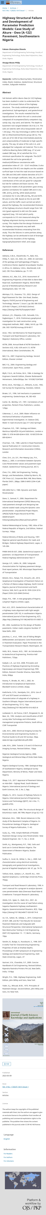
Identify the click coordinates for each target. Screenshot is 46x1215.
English (7, 1139)
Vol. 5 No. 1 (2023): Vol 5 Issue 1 (13, 10)
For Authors (8, 1157)
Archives (13, 8)
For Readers (8, 1154)
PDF (7, 1064)
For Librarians (9, 1161)
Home (4, 8)
